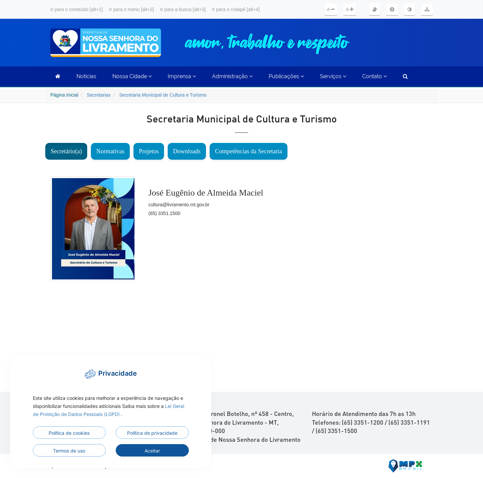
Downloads (187, 151)
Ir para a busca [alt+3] (183, 9)
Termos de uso (69, 451)
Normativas (110, 151)
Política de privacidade (152, 433)
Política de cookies (69, 433)
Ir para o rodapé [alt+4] (236, 9)
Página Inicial (64, 95)
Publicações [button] (286, 76)
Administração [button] (232, 76)
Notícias (86, 76)
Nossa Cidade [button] (132, 76)
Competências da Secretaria (248, 151)
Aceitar (152, 451)
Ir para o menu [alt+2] (131, 9)
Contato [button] (374, 76)
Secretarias (99, 95)
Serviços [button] (333, 76)
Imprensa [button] (182, 76)
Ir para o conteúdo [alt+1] (76, 9)
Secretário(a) (66, 151)
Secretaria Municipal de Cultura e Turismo (163, 95)
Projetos (149, 151)
